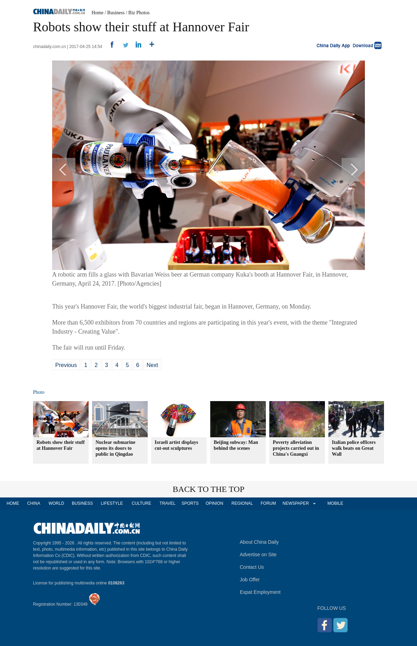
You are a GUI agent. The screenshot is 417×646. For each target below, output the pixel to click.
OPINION (214, 503)
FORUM (268, 503)
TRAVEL (167, 503)
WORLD (56, 503)
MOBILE (335, 503)
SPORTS (189, 503)
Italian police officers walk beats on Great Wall (354, 448)
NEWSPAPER (295, 503)
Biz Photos (138, 12)
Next (152, 365)
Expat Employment (260, 592)
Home (98, 12)
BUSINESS (82, 503)
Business (116, 12)
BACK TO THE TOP (209, 489)
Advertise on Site (258, 554)
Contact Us (252, 567)
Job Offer (250, 579)
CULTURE (141, 503)
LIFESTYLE (112, 503)
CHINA (33, 503)
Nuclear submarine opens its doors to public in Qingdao (115, 448)
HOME (13, 503)
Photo (38, 392)
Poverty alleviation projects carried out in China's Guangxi (296, 448)
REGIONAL (242, 503)
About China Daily (259, 542)
